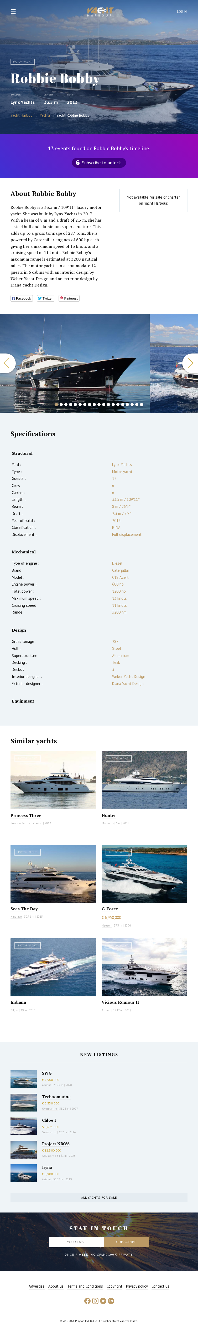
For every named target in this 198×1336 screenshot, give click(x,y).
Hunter (109, 815)
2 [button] (61, 404)
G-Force (110, 909)
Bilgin (14, 1010)
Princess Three (26, 815)
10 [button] (99, 404)
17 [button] (132, 404)
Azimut (106, 1010)
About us (56, 1286)
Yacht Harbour (100, 12)
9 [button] (94, 404)
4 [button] (70, 404)
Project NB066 (55, 1143)
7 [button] (84, 404)
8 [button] (89, 404)
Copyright (114, 1286)
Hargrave (16, 916)
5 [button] (75, 404)
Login (182, 11)
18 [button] (136, 404)
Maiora (106, 823)
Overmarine (50, 1108)
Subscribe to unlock (101, 163)
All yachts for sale (99, 1197)
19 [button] (141, 404)
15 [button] (122, 404)
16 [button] (127, 404)
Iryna (47, 1167)
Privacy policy (137, 1286)
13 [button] (113, 404)
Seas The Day (24, 909)
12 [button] (108, 404)
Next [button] (190, 363)
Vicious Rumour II (120, 1002)
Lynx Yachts (23, 102)
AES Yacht (48, 1156)
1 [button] (56, 404)
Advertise (37, 1286)
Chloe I (49, 1120)
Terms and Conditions (85, 1286)
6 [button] (80, 404)
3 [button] (65, 404)
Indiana (18, 1002)
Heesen (107, 925)
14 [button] (117, 404)
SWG (46, 1073)
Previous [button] (8, 363)
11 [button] (103, 404)
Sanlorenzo (49, 1132)
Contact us (160, 1286)
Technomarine (56, 1096)
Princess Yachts (20, 823)
